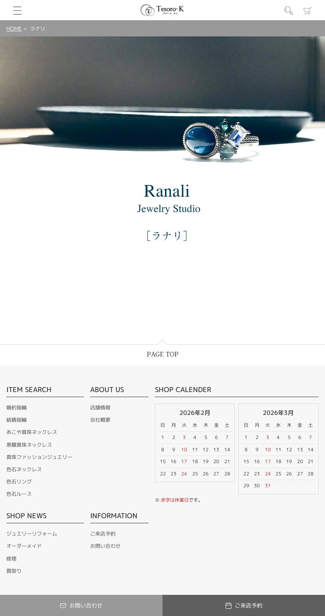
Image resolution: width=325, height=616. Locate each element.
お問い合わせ (105, 546)
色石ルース (19, 493)
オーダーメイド (24, 546)
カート (307, 10)
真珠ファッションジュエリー (39, 457)
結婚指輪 (16, 419)
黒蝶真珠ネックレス (29, 444)
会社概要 (100, 419)
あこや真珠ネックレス (31, 432)
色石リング (19, 481)
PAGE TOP (163, 354)
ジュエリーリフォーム (31, 533)
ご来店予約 (103, 533)
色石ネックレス (24, 469)
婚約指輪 (16, 407)
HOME (14, 28)
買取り (14, 571)
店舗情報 (100, 407)
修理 (11, 558)
